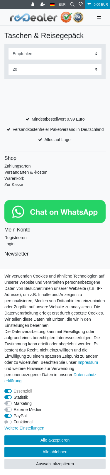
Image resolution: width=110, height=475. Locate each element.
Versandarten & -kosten (25, 172)
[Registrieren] (43, 4)
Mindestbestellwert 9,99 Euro (58, 119)
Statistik (21, 397)
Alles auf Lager (58, 139)
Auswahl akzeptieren (55, 464)
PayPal (20, 415)
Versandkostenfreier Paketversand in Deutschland (58, 129)
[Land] (52, 4)
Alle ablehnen (55, 451)
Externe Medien (28, 409)
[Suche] (72, 4)
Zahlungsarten (17, 166)
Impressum (88, 362)
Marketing (23, 403)
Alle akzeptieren (55, 440)
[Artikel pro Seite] (55, 69)
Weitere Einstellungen (24, 428)
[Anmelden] (33, 4)
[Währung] (62, 4)
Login (9, 243)
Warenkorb (14, 178)
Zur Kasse (13, 184)
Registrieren (15, 237)
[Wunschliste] (81, 4)
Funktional (23, 422)
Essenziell (23, 391)
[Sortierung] (55, 53)
